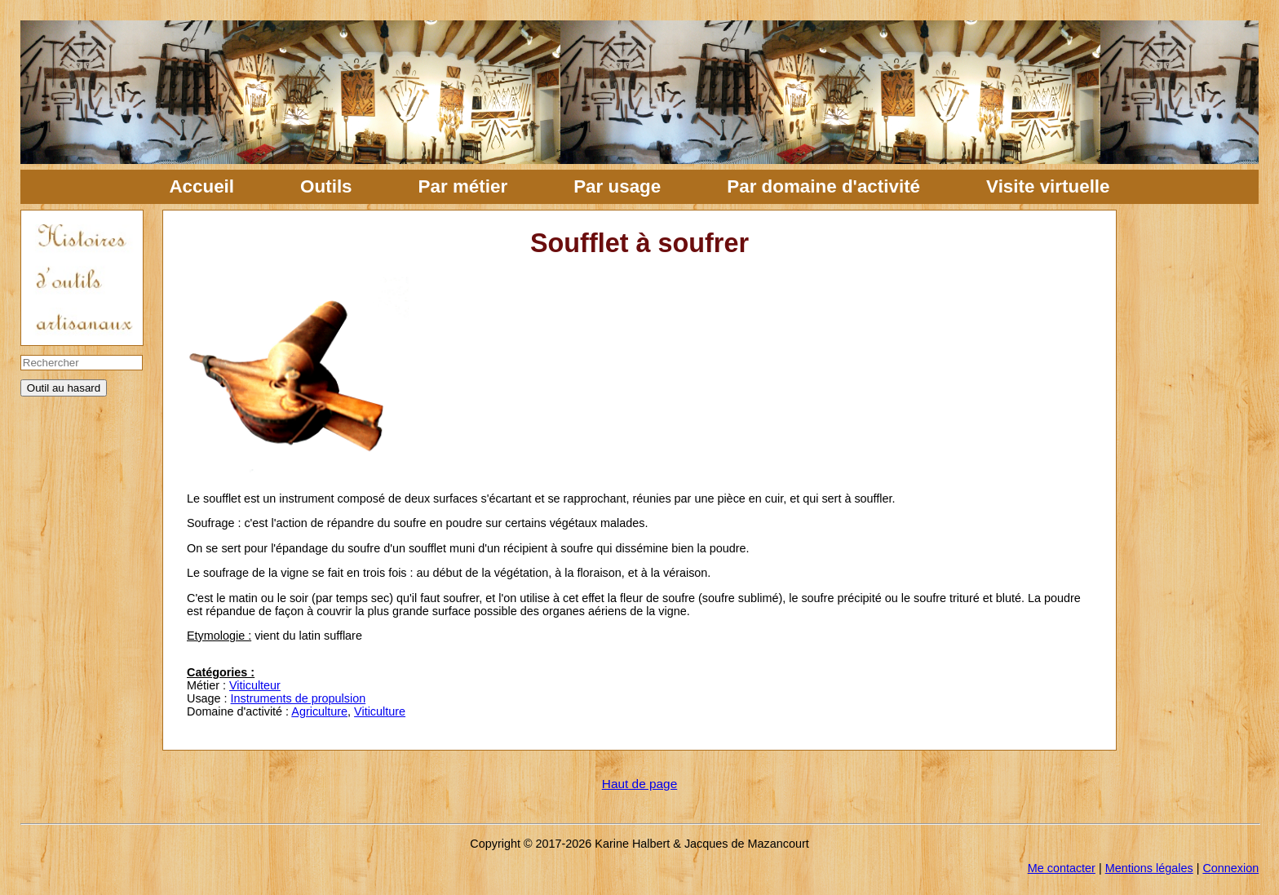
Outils (326, 186)
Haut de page (639, 784)
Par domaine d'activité (823, 186)
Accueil (201, 186)
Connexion (1230, 868)
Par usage (617, 186)
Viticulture (379, 711)
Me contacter (1061, 868)
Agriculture (319, 711)
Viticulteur (255, 685)
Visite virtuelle (1047, 186)
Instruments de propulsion (298, 698)
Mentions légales (1149, 868)
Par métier (463, 186)
